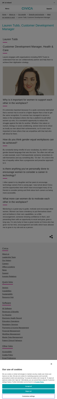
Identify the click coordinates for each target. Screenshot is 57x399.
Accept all (28, 386)
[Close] (51, 364)
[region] (28, 379)
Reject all (28, 391)
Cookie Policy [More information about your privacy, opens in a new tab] (39, 382)
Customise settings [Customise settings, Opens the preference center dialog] (28, 396)
